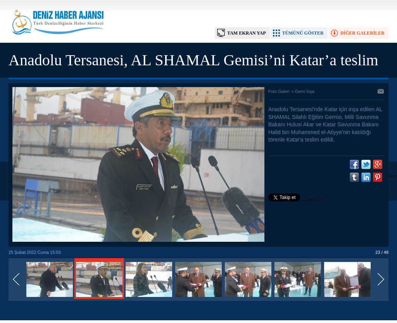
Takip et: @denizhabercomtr (296, 200)
